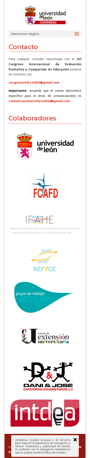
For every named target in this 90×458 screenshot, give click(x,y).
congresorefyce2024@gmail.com (34, 82)
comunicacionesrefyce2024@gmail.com (39, 101)
